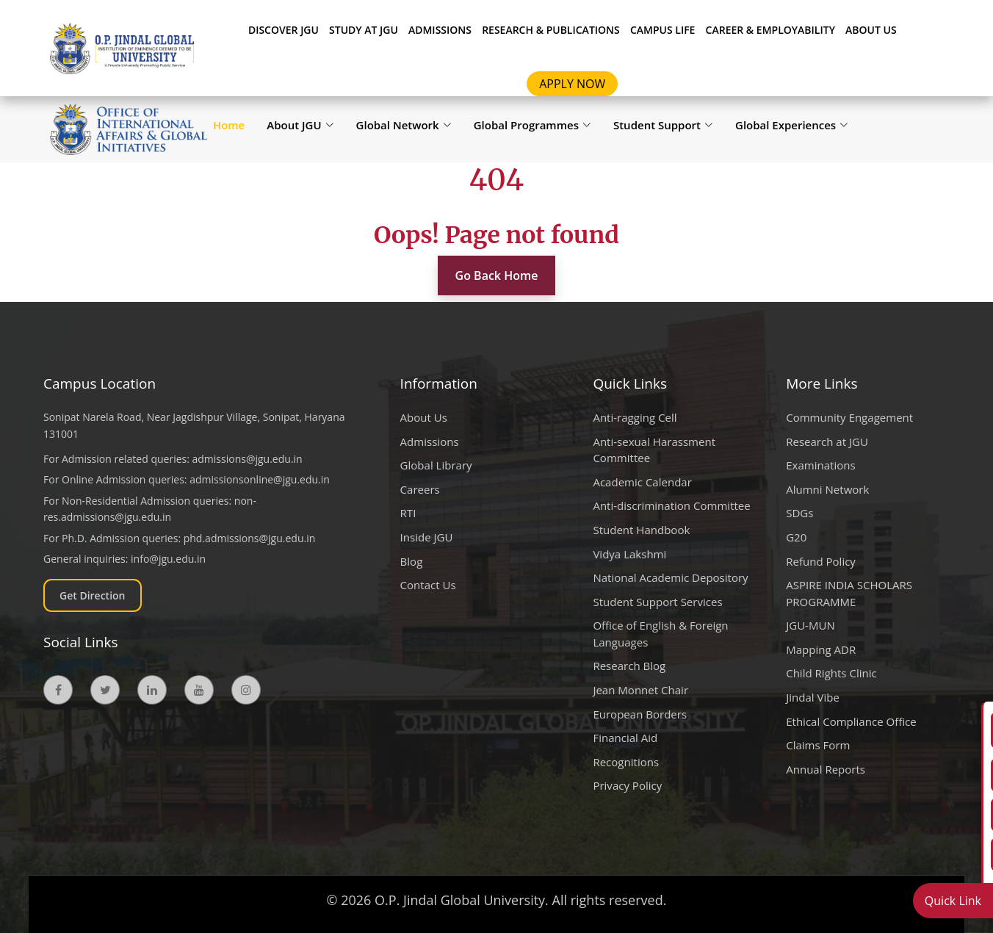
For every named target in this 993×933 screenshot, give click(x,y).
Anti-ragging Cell (634, 417)
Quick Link (953, 901)
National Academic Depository (670, 577)
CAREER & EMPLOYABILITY (770, 30)
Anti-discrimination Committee (671, 505)
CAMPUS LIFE (663, 30)
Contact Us (428, 584)
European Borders (640, 714)
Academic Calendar (642, 482)
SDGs (799, 512)
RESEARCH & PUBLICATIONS (551, 30)
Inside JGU (426, 537)
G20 (796, 537)
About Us (871, 30)
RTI (408, 512)
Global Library (436, 465)
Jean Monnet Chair (640, 689)
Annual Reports (825, 769)
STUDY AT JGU (363, 30)
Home (229, 125)
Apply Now (572, 84)
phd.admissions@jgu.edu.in (250, 538)
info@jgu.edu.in (168, 559)
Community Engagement (849, 417)
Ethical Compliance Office (851, 721)
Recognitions (626, 761)
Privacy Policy (627, 785)
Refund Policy (821, 561)
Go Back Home (496, 275)
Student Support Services (657, 601)
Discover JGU (283, 30)
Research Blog (629, 665)
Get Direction (92, 595)
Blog (411, 561)
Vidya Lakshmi (629, 554)
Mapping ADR (821, 649)
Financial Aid (625, 737)
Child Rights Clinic (831, 673)
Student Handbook (641, 529)
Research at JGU (827, 441)
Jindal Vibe (812, 697)
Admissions (429, 441)
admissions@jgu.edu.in (247, 459)
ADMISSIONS (440, 30)
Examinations (820, 465)
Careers (420, 489)
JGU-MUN (810, 625)
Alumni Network (827, 489)
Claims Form (818, 745)
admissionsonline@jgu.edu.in (259, 479)
